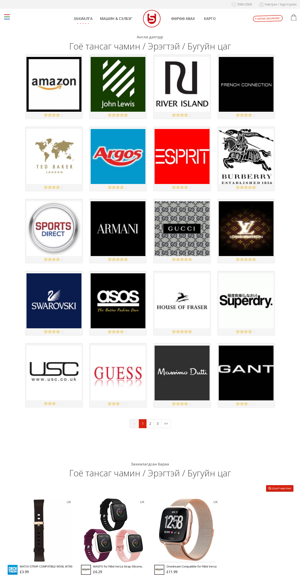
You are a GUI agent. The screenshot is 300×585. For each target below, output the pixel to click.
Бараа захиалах (267, 18)
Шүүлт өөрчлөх (279, 488)
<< (134, 423)
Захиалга (83, 18)
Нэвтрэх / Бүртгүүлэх (278, 4)
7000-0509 (241, 4)
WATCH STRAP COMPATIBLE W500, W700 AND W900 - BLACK (46, 567)
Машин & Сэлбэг (116, 18)
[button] (294, 17)
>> (166, 423)
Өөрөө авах (183, 18)
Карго (209, 18)
